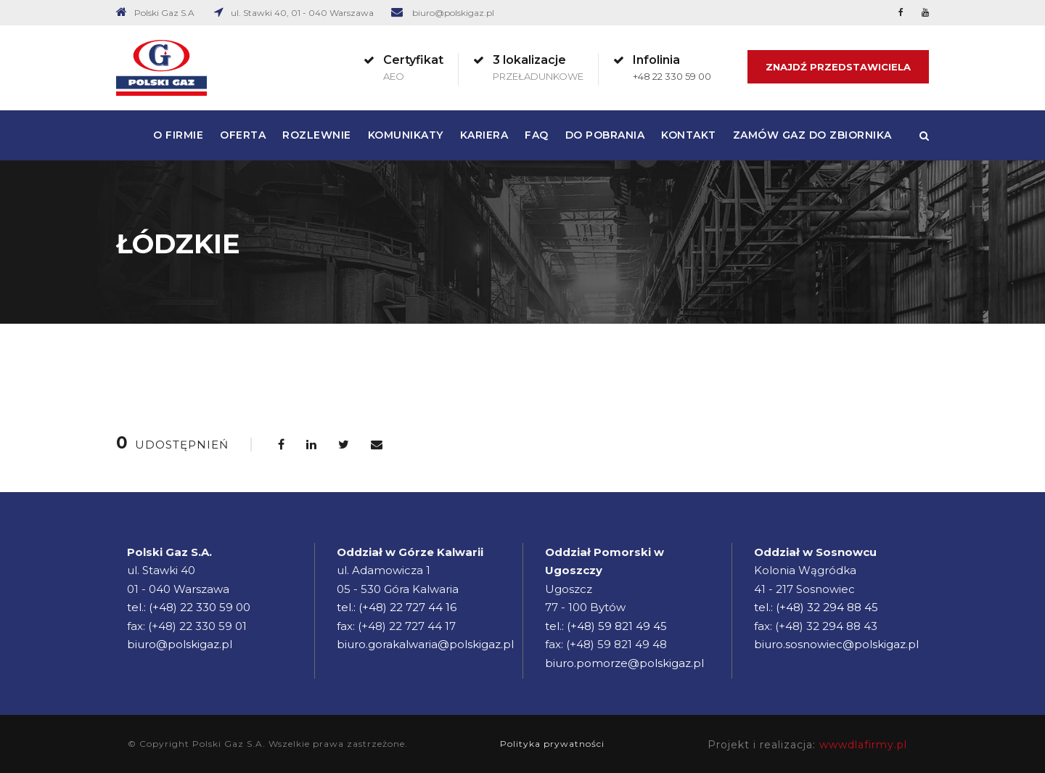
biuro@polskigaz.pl (453, 12)
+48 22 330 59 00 (672, 76)
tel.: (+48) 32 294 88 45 (816, 607)
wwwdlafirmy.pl (863, 744)
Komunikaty (405, 135)
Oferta (243, 135)
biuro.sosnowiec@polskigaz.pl (836, 644)
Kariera (484, 135)
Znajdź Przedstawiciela (838, 67)
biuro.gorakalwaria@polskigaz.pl (425, 644)
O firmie (178, 135)
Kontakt (688, 135)
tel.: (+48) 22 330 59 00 (188, 607)
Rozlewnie (316, 135)
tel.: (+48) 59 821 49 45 (606, 626)
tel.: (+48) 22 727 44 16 (396, 607)
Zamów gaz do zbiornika (812, 135)
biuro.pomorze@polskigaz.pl (624, 663)
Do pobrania (605, 135)
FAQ (537, 135)
